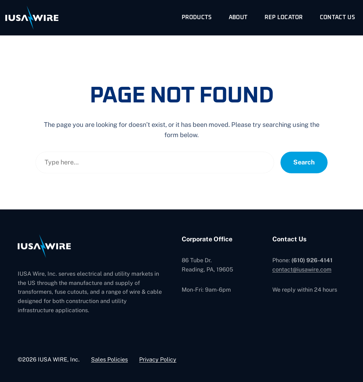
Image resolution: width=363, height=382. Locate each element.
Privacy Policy (157, 359)
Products (197, 17)
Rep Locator (284, 17)
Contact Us (337, 17)
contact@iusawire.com (301, 269)
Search (304, 162)
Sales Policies (109, 359)
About (238, 17)
